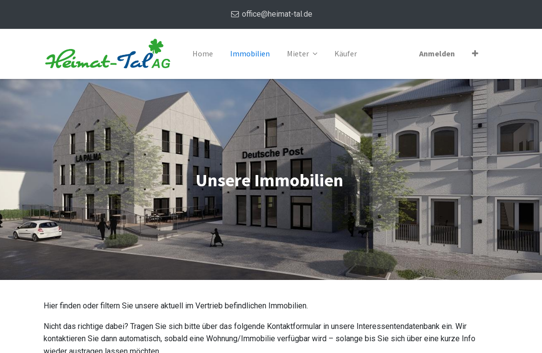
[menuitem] (203, 54)
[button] (475, 54)
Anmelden (437, 53)
